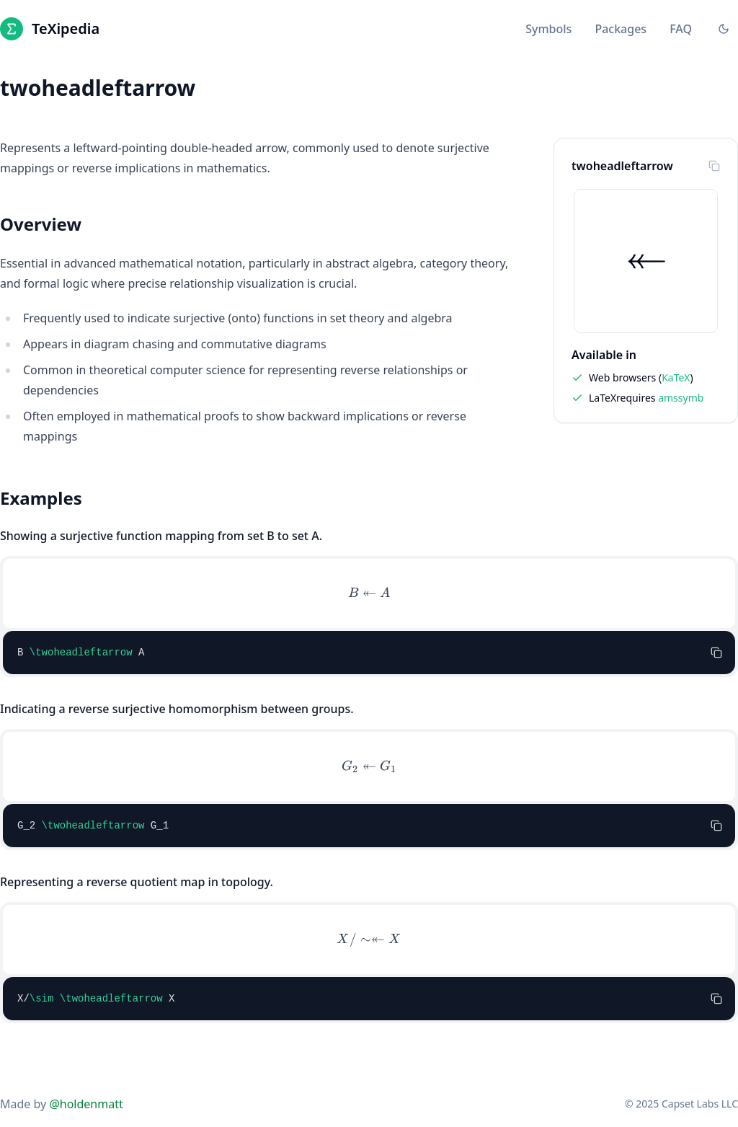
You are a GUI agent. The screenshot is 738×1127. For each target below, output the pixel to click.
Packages (620, 29)
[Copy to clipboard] (714, 165)
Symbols (548, 29)
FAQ (681, 29)
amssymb (680, 398)
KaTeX (676, 377)
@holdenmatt (86, 1104)
